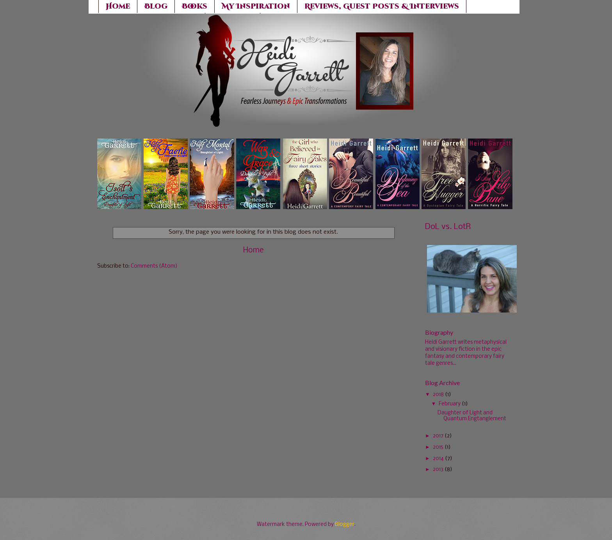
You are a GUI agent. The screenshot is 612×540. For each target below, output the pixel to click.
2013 (438, 469)
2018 (438, 395)
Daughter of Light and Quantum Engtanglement (472, 416)
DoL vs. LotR (448, 227)
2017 (438, 436)
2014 (438, 459)
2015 (438, 447)
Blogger (344, 525)
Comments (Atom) (154, 266)
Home (253, 250)
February (450, 404)
